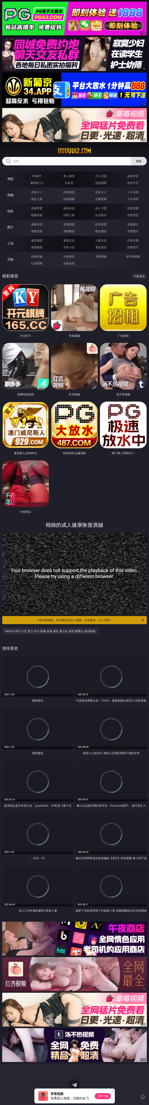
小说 (10, 243)
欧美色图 (101, 224)
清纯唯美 (69, 231)
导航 (10, 259)
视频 (10, 195)
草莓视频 (101, 256)
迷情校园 (36, 247)
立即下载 (102, 1096)
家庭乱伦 (69, 240)
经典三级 (69, 215)
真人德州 (69, 176)
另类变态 (133, 215)
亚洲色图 (69, 224)
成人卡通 (101, 208)
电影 (10, 211)
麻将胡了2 (36, 183)
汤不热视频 (133, 256)
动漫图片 (133, 224)
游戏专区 (133, 176)
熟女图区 (101, 231)
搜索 (139, 161)
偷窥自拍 (36, 224)
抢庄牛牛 (133, 183)
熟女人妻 (36, 199)
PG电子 (37, 176)
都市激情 (36, 240)
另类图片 (133, 231)
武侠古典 (133, 240)
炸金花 (69, 183)
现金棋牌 (101, 183)
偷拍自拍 (69, 208)
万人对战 (101, 176)
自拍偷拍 (69, 192)
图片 (10, 227)
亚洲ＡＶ (36, 192)
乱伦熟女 (101, 215)
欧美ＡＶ (101, 192)
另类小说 (69, 247)
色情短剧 (69, 263)
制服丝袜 (36, 215)
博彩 (10, 179)
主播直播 (101, 199)
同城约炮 (36, 256)
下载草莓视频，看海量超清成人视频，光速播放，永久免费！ (90, 620)
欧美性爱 (133, 208)
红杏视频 (36, 263)
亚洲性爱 (36, 208)
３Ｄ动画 (133, 192)
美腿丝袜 (36, 231)
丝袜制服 (69, 199)
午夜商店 (69, 256)
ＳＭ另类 (133, 199)
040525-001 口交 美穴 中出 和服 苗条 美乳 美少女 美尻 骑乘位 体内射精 (50, 631)
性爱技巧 (133, 247)
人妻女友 (101, 240)
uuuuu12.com (74, 151)
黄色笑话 (101, 247)
